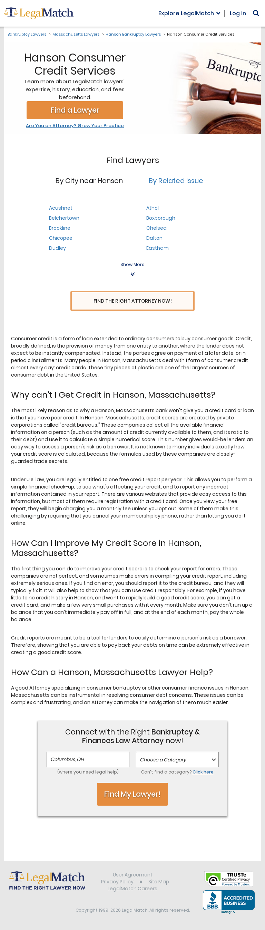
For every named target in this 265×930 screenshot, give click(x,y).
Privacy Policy (117, 882)
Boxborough (160, 218)
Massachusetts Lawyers (75, 34)
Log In (238, 13)
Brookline (59, 228)
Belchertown (64, 218)
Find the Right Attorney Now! (133, 301)
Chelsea (156, 228)
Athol (152, 208)
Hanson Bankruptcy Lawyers (133, 34)
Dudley (57, 248)
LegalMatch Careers (132, 889)
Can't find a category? (177, 773)
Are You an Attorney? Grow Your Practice (75, 126)
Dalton (154, 238)
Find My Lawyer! (132, 795)
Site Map (158, 882)
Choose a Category (163, 760)
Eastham (157, 248)
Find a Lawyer (75, 110)
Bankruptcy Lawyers (27, 34)
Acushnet (60, 208)
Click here (203, 773)
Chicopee (60, 238)
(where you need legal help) (88, 773)
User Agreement (133, 875)
